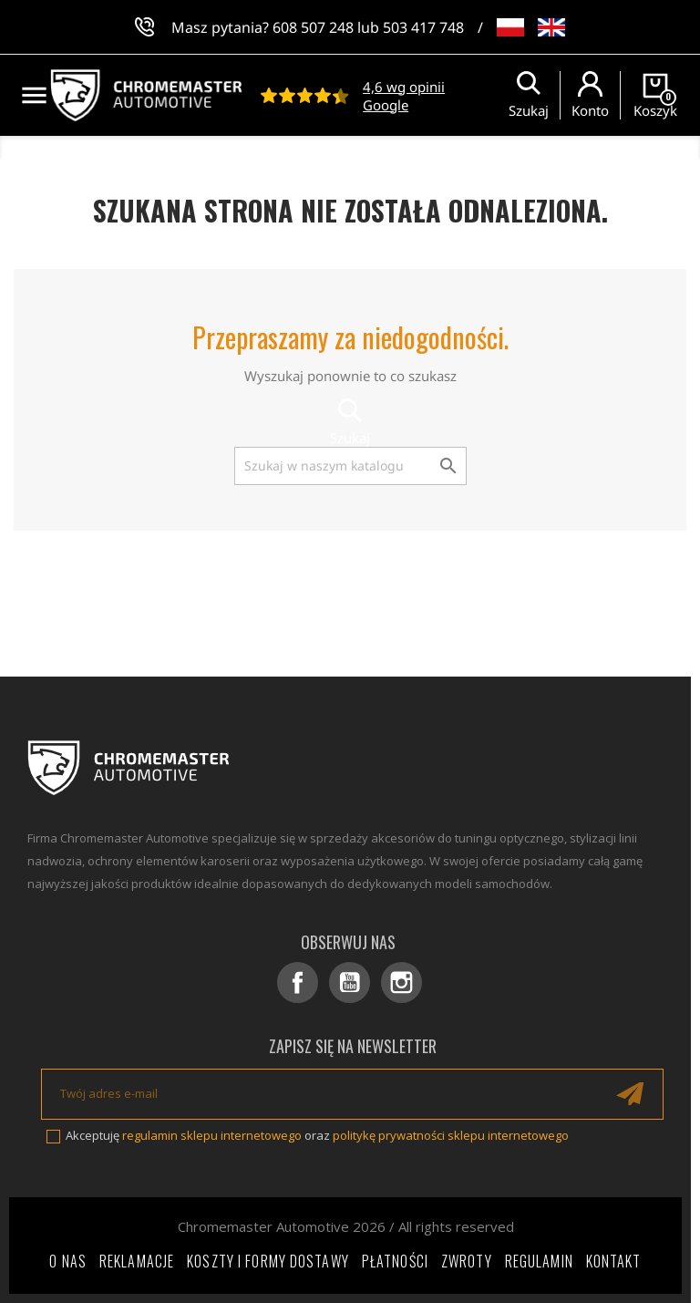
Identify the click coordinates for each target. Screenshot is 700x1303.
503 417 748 (423, 27)
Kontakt (614, 1261)
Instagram (401, 982)
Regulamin (539, 1261)
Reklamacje (136, 1261)
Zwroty (466, 1261)
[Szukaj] (350, 466)
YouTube (350, 982)
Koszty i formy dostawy (268, 1261)
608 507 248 (313, 27)
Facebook (298, 982)
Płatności (395, 1261)
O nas (68, 1261)
